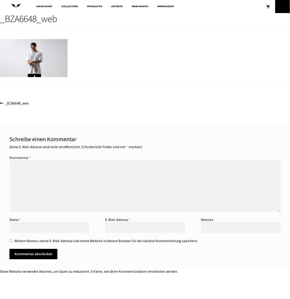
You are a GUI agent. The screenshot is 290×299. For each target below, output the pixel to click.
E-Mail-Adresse (117, 219)
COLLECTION (69, 6)
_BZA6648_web (17, 102)
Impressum (165, 6)
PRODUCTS (94, 6)
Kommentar (20, 157)
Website (207, 219)
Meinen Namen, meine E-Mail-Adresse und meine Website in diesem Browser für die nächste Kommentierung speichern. (106, 241)
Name (15, 219)
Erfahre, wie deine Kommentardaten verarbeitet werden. (134, 271)
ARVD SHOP (44, 6)
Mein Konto (140, 6)
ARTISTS (117, 6)
